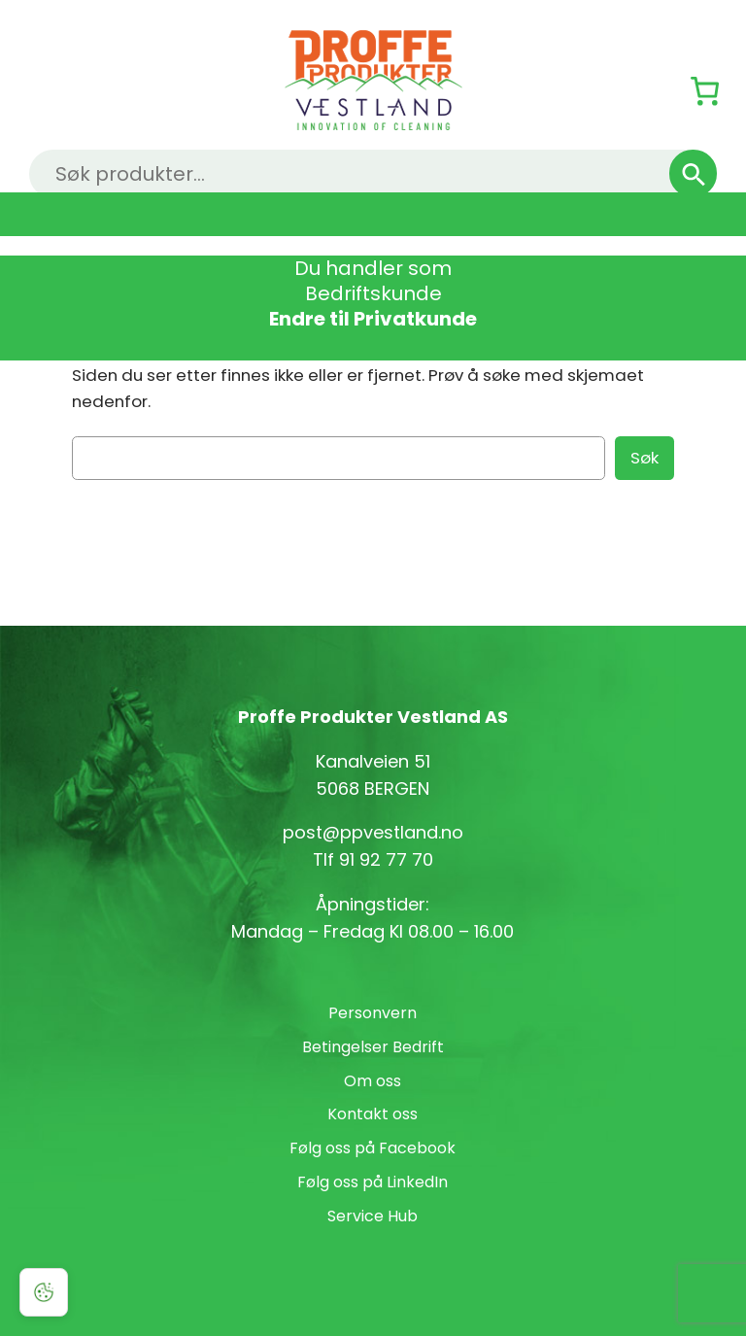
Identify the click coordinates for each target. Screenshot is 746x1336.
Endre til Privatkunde (373, 318)
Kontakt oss (372, 1114)
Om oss (372, 1081)
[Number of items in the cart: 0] (704, 90)
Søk (644, 457)
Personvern (372, 1013)
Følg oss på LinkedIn (372, 1182)
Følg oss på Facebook (372, 1148)
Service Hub (372, 1216)
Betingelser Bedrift (373, 1047)
